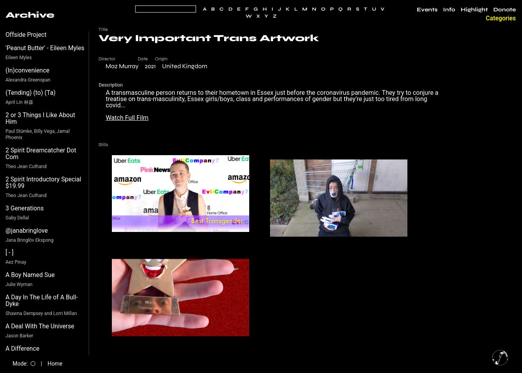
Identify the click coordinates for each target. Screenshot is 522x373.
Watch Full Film (127, 117)
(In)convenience (27, 70)
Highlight (474, 10)
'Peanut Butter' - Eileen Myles (44, 48)
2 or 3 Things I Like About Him (40, 118)
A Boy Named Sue (30, 275)
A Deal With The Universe (39, 326)
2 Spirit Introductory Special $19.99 (43, 183)
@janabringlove (26, 230)
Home (54, 363)
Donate (504, 10)
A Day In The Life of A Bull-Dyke (41, 301)
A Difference (22, 348)
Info (449, 10)
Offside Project (26, 34)
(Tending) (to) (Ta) (30, 92)
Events (427, 10)
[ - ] (9, 252)
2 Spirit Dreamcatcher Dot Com (40, 154)
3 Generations (24, 208)
